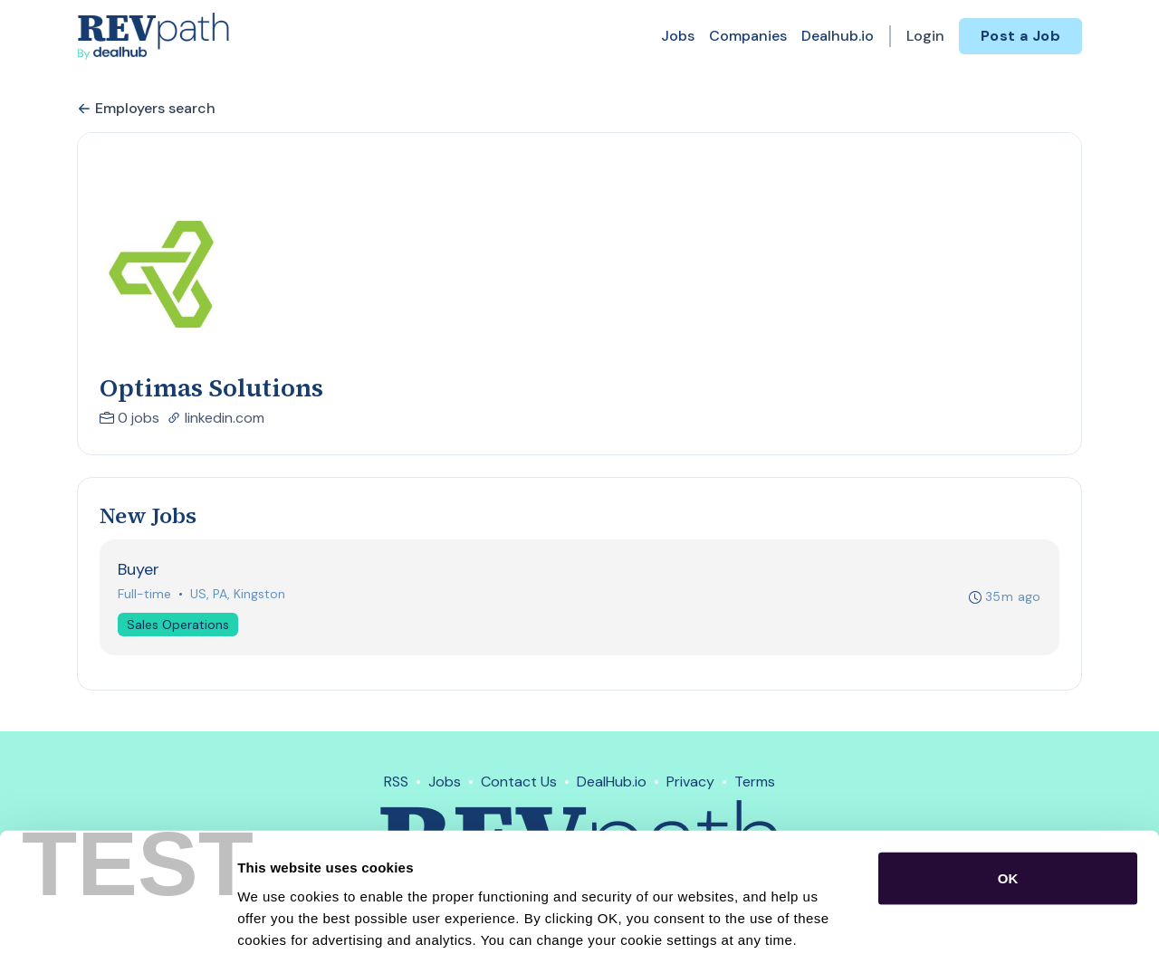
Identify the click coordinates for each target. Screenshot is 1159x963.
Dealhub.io (837, 35)
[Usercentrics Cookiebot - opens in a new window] (117, 927)
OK (1008, 792)
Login (925, 35)
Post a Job (1020, 35)
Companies (748, 35)
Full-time (145, 594)
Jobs (677, 35)
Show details (950, 927)
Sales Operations (179, 625)
